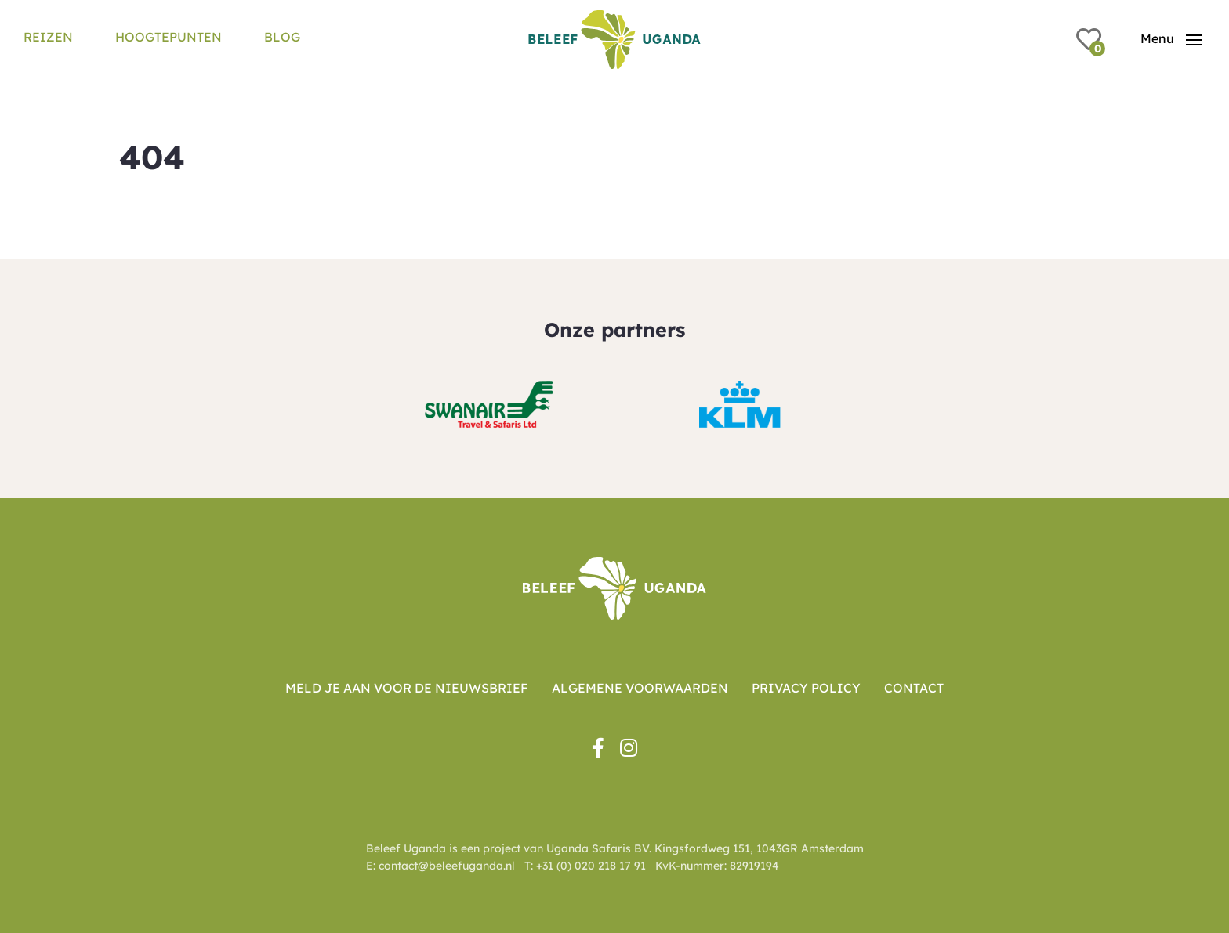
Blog (282, 37)
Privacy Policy (806, 688)
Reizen (48, 37)
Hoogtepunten (168, 37)
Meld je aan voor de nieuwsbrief (406, 688)
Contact (914, 688)
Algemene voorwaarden (640, 688)
